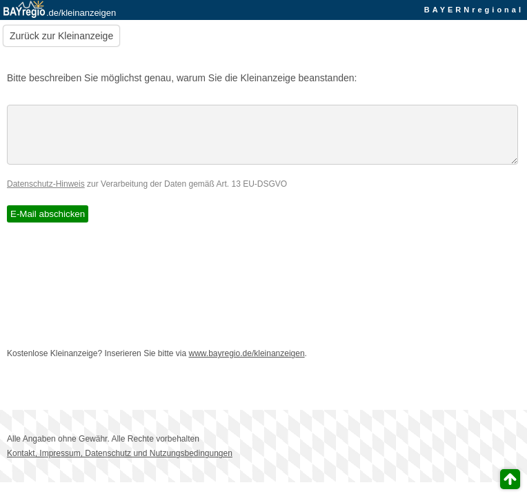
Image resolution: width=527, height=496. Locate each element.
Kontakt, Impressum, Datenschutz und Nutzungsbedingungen (119, 463)
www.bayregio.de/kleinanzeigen (247, 364)
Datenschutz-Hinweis (46, 194)
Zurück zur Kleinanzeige (61, 35)
